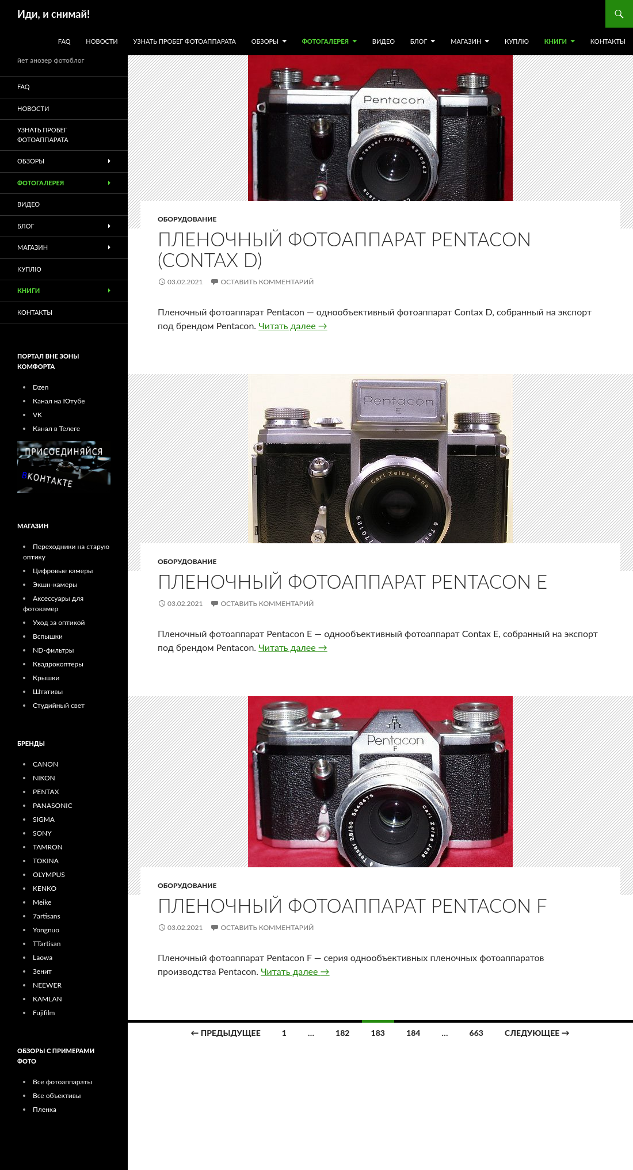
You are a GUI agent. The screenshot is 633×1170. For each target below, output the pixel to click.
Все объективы (57, 1095)
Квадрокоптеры (58, 664)
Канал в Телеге (56, 428)
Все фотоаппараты (62, 1081)
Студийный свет (59, 705)
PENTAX (46, 791)
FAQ (64, 41)
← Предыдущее (225, 1033)
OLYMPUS (49, 874)
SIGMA (44, 819)
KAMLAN (47, 998)
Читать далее (292, 325)
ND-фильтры (53, 650)
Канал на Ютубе (59, 401)
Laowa (42, 957)
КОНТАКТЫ (608, 41)
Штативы (48, 691)
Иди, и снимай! (53, 13)
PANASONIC (53, 805)
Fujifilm (44, 1012)
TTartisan (46, 943)
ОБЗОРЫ (265, 41)
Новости (101, 41)
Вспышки (48, 636)
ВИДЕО (383, 41)
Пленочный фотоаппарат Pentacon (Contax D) (344, 249)
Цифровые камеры (63, 570)
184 (413, 1033)
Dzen (40, 387)
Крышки (46, 677)
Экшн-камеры (55, 584)
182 (342, 1033)
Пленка (44, 1109)
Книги (555, 41)
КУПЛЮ (517, 41)
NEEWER (47, 985)
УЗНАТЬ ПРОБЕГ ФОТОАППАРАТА (185, 41)
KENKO (44, 888)
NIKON (44, 777)
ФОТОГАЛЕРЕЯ (325, 41)
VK (37, 414)
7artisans (46, 916)
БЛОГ (419, 41)
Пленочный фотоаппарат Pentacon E (352, 581)
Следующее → (537, 1033)
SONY (42, 833)
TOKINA (46, 860)
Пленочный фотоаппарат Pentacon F (352, 905)
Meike (42, 902)
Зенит (42, 971)
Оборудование (187, 219)
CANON (45, 764)
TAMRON (48, 847)
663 (476, 1033)
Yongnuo (46, 929)
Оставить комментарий (267, 281)
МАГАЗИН (466, 41)
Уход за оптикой (59, 622)
